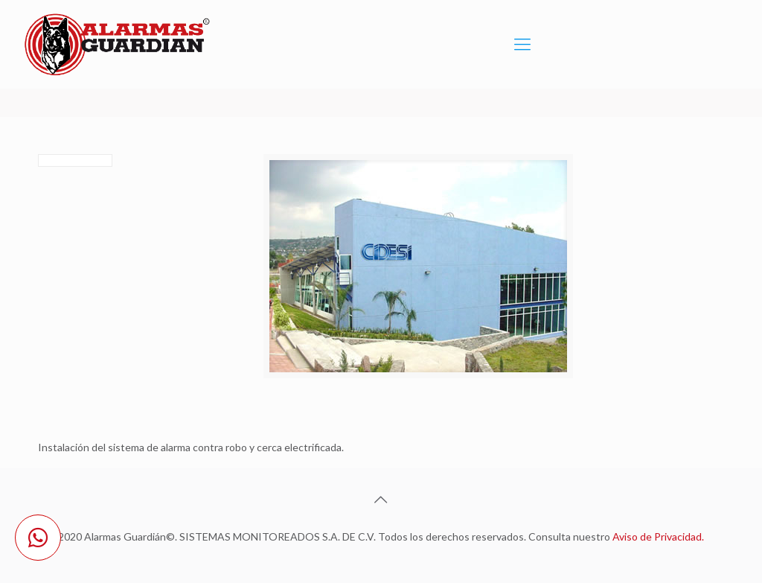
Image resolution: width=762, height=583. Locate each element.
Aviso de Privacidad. (658, 536)
